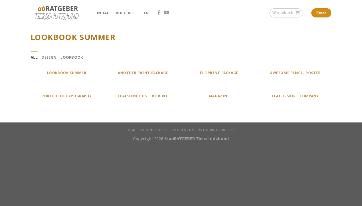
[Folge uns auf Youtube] (166, 12)
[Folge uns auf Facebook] (159, 12)
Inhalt (104, 12)
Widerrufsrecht (217, 130)
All (34, 57)
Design (49, 57)
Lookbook (71, 57)
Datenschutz (153, 130)
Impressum (183, 130)
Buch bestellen (132, 12)
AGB (131, 130)
